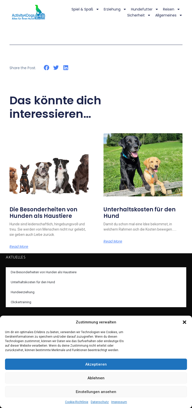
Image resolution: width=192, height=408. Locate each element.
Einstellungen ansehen (96, 392)
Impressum (119, 402)
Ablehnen (96, 378)
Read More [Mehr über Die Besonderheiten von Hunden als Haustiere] (19, 246)
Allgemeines (168, 15)
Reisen (171, 9)
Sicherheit (139, 15)
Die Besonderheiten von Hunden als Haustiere (43, 213)
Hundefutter (144, 9)
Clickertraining (21, 302)
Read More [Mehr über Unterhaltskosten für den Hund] (113, 241)
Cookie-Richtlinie (76, 402)
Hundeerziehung (22, 292)
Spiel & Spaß (85, 9)
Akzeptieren (96, 364)
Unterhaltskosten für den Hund (140, 213)
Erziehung (115, 9)
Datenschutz (100, 402)
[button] (184, 322)
